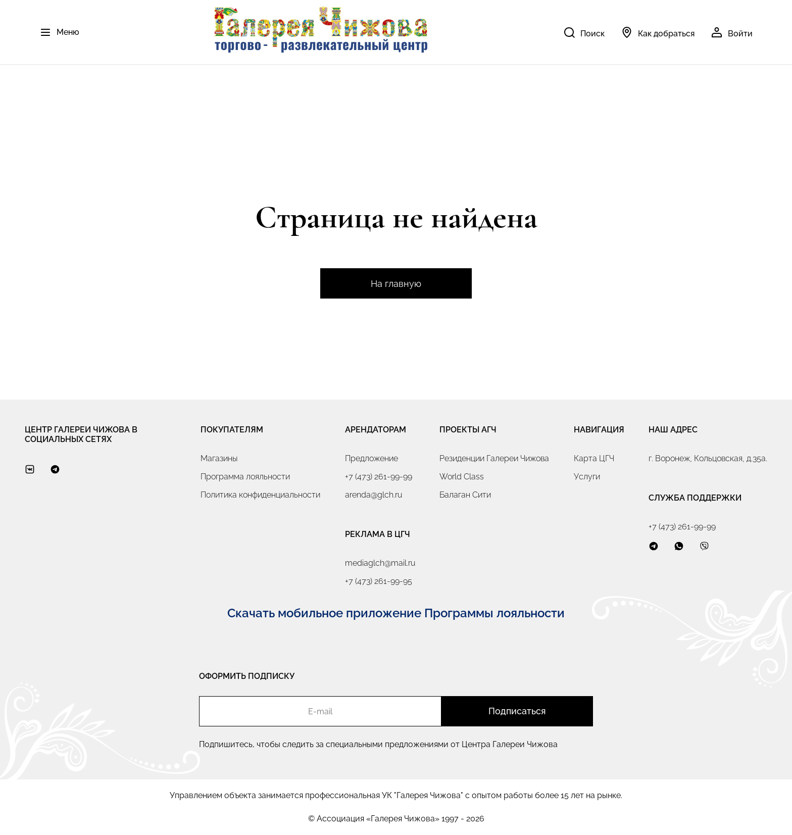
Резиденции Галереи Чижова (494, 458)
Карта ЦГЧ (594, 458)
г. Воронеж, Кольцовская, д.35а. (708, 458)
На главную (396, 283)
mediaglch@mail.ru (380, 563)
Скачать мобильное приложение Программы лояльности (396, 613)
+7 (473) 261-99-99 (378, 476)
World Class (461, 476)
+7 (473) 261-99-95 (378, 581)
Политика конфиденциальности (260, 495)
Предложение (371, 458)
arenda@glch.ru (373, 495)
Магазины (219, 458)
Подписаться (517, 711)
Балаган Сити (465, 495)
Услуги (587, 476)
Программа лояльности (245, 476)
